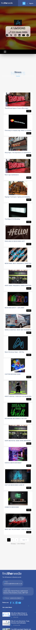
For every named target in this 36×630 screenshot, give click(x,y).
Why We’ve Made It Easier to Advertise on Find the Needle (19, 614)
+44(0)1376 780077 (15, 598)
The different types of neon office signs (16, 108)
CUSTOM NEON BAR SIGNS (12, 374)
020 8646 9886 (18, 32)
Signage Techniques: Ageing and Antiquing (17, 197)
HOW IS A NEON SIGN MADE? (13, 463)
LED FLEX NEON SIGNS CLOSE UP (14, 485)
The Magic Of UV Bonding (12, 219)
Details (28, 111)
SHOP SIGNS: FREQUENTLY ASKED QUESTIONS (18, 285)
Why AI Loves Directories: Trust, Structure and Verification (20, 622)
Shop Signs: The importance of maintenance (18, 152)
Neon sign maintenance (12, 175)
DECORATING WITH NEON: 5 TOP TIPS (16, 418)
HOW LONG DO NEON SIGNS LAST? (15, 241)
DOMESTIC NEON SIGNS (12, 507)
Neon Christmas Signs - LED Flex (14, 352)
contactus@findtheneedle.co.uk (13, 583)
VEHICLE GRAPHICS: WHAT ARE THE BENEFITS (18, 330)
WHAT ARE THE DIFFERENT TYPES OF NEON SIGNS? (20, 529)
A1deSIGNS (18, 28)
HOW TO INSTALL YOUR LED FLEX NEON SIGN (18, 396)
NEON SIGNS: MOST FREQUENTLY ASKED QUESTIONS (20, 263)
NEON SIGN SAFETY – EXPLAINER (14, 307)
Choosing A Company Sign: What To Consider (18, 130)
